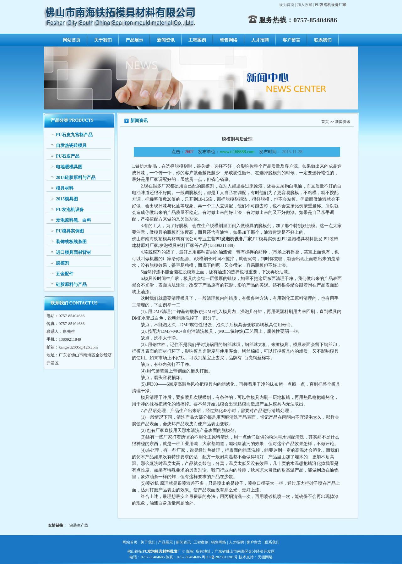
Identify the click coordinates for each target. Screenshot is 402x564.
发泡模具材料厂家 (176, 245)
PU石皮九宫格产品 (74, 134)
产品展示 (134, 40)
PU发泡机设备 (70, 209)
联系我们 (323, 40)
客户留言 (291, 40)
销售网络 (228, 40)
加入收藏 (304, 5)
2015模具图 (67, 199)
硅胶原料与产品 (71, 284)
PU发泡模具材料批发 (302, 239)
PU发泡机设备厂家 (233, 239)
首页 (325, 122)
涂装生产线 (78, 525)
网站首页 (71, 40)
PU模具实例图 (70, 231)
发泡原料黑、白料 (73, 220)
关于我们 (103, 40)
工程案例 (197, 40)
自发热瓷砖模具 (71, 145)
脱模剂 (62, 263)
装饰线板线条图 (71, 241)
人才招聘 (260, 40)
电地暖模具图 (69, 167)
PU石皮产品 (67, 156)
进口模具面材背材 (73, 252)
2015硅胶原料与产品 (75, 177)
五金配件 (64, 273)
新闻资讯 (166, 40)
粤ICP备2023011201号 (219, 557)
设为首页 (286, 5)
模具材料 (64, 188)
